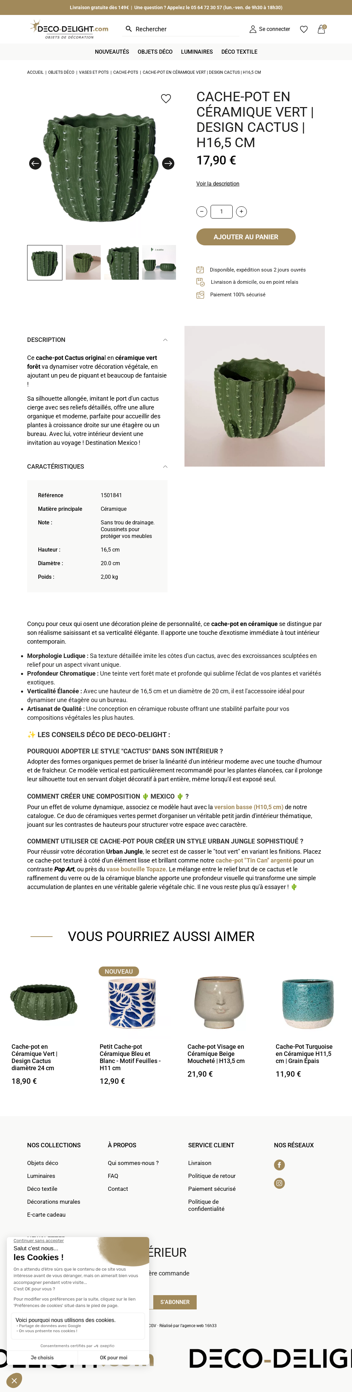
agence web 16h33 (199, 1325)
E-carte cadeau (46, 1214)
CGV (152, 1325)
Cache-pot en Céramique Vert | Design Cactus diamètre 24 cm (34, 1057)
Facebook (279, 1165)
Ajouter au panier (246, 237)
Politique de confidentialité (206, 1205)
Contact (118, 1188)
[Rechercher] (180, 29)
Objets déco (42, 1163)
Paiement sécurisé (212, 1188)
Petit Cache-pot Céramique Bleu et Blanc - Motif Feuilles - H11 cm (130, 1057)
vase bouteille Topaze (136, 869)
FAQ (113, 1175)
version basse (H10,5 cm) (248, 807)
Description (46, 339)
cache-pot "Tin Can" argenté (254, 860)
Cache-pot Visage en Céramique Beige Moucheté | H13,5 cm (216, 1053)
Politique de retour (212, 1175)
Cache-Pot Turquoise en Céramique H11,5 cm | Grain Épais (304, 1053)
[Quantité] (222, 212)
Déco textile (42, 1188)
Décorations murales (53, 1201)
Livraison (199, 1163)
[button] (35, 163)
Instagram (279, 1183)
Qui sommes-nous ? (133, 1163)
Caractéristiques (55, 466)
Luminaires (41, 1175)
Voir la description (217, 183)
